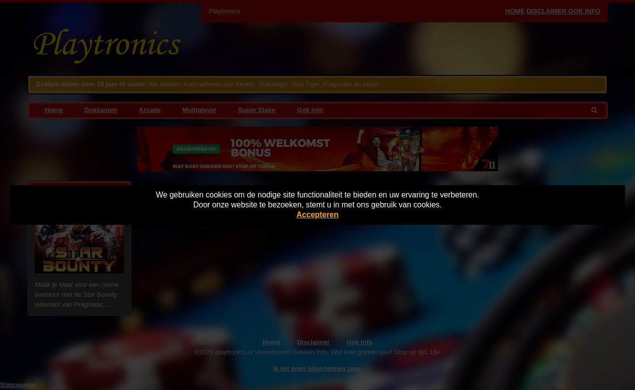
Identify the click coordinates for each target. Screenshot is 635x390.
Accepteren (318, 214)
